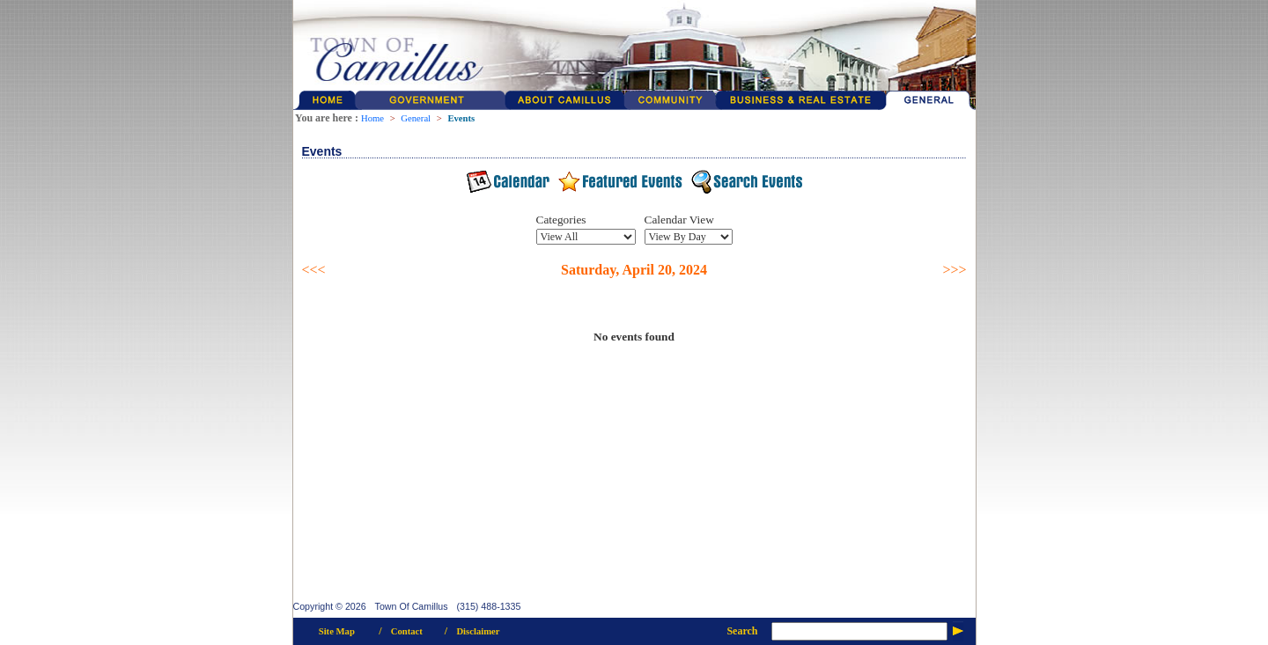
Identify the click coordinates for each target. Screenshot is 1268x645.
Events (461, 118)
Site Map (337, 631)
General (416, 118)
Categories (561, 219)
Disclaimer (477, 631)
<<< (314, 269)
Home (372, 118)
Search (741, 631)
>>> (954, 269)
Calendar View (679, 219)
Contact (407, 631)
